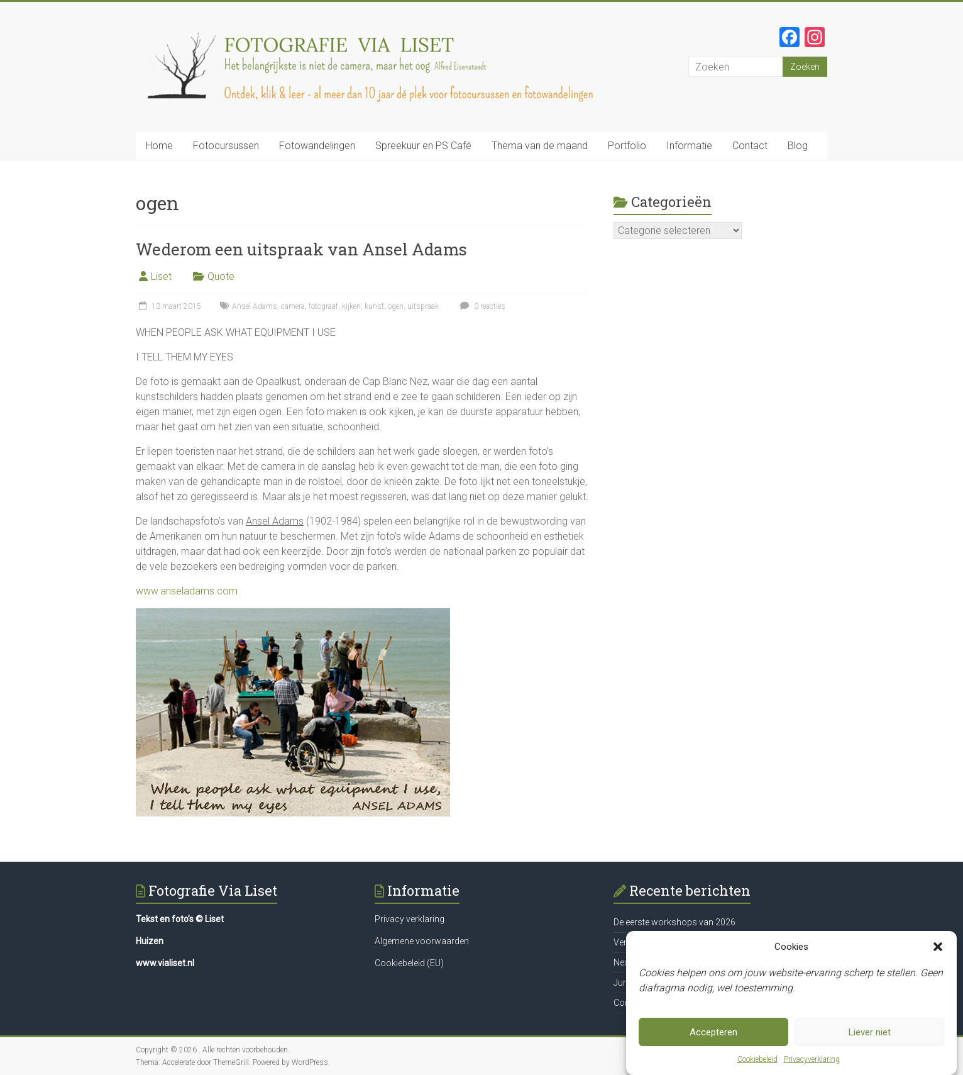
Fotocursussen (226, 146)
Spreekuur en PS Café (423, 146)
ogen (396, 306)
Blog (798, 146)
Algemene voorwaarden (422, 941)
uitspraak (423, 306)
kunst (374, 306)
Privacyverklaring (812, 1059)
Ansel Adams (254, 306)
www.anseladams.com (187, 591)
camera (293, 306)
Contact (750, 146)
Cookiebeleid (757, 1059)
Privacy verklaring (409, 919)
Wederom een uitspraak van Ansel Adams (301, 249)
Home (159, 146)
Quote (220, 276)
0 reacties (481, 306)
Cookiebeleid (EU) (409, 963)
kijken (351, 306)
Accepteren (713, 1032)
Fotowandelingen (317, 146)
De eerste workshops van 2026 (674, 922)
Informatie (689, 146)
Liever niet (870, 1032)
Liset (161, 276)
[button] (938, 946)
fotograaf (323, 306)
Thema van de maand (540, 146)
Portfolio (627, 146)
